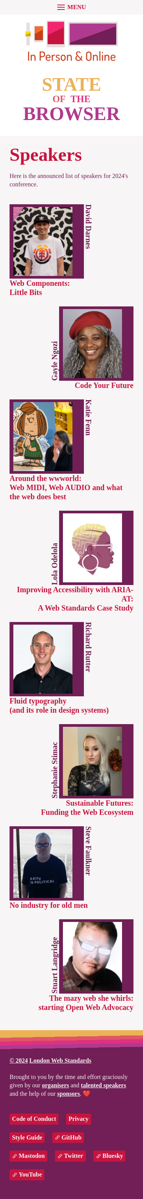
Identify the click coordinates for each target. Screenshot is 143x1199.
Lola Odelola (54, 564)
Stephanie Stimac (54, 770)
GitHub (71, 1137)
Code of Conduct (34, 1119)
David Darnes (88, 226)
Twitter (73, 1156)
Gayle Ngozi (54, 361)
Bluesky (113, 1156)
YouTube (30, 1174)
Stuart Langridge (54, 965)
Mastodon (32, 1156)
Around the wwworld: (66, 487)
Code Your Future (104, 385)
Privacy (78, 1119)
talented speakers (103, 1085)
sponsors (68, 1093)
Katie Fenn (88, 417)
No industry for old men (49, 905)
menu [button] (76, 7)
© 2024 (19, 1060)
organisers (55, 1085)
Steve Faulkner (88, 850)
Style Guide (27, 1137)
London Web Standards (60, 1060)
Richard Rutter (88, 647)
